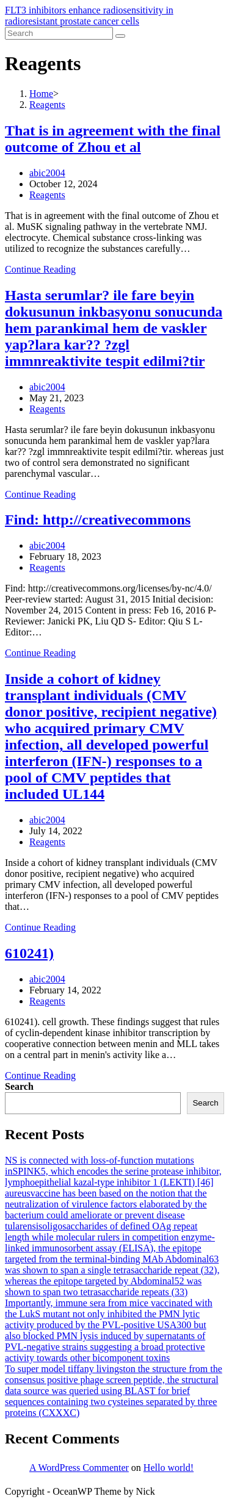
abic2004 (47, 173)
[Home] (41, 93)
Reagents (47, 195)
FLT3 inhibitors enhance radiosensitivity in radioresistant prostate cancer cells (89, 15)
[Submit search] (120, 36)
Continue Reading (40, 269)
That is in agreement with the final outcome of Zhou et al (112, 139)
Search (19, 1086)
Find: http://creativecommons (98, 519)
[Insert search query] (59, 33)
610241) (29, 953)
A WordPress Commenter (79, 1467)
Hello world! (169, 1467)
